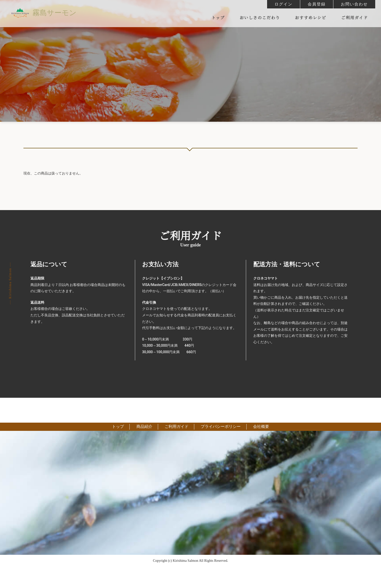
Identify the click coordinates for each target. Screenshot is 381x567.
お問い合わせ (354, 4)
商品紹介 (145, 426)
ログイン (283, 4)
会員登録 (317, 4)
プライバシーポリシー (220, 426)
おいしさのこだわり (260, 18)
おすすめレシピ (310, 18)
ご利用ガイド (354, 18)
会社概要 (259, 426)
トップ (218, 18)
